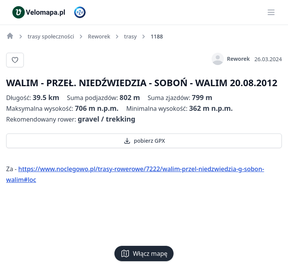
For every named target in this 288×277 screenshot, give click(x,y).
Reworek (231, 59)
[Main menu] (271, 12)
